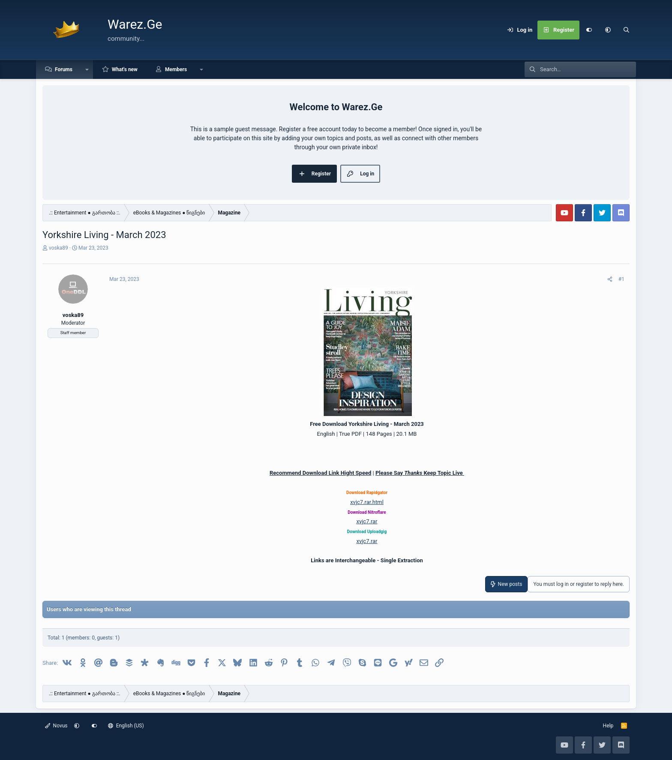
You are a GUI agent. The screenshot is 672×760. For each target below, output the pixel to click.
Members (176, 69)
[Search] (626, 30)
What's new (125, 69)
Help (608, 726)
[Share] (609, 279)
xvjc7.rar (366, 521)
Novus (56, 726)
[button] (607, 30)
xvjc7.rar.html (367, 502)
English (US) (126, 726)
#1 (621, 279)
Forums (63, 69)
